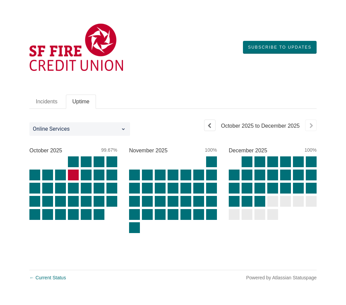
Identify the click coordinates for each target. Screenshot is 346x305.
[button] (280, 47)
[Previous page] (210, 125)
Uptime (81, 101)
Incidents (46, 101)
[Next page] (311, 125)
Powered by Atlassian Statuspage (281, 277)
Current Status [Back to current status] (47, 277)
